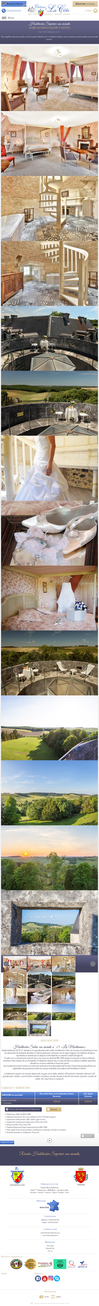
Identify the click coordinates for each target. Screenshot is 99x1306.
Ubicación (41, 1201)
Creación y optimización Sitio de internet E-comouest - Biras (51, 1303)
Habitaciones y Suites (54, 32)
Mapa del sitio (50, 1248)
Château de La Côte (49, 1184)
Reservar (54, 1109)
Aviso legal (50, 1246)
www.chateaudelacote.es (50, 1235)
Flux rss (50, 1251)
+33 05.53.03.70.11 (13, 10)
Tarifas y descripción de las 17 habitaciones (24, 1109)
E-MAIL (88, 10)
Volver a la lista (7, 1142)
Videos (58, 1297)
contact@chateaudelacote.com (50, 1233)
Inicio (40, 32)
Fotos (47, 1297)
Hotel (44, 32)
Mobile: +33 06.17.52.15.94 (50, 1222)
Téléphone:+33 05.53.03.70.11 (50, 1220)
